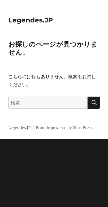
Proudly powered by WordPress (64, 127)
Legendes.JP (30, 20)
